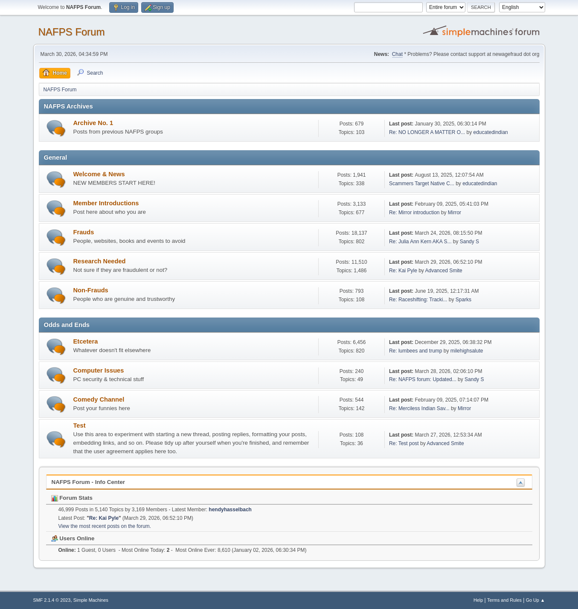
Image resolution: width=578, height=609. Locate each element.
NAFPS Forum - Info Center (88, 482)
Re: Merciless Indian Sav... (419, 408)
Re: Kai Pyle (403, 271)
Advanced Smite (443, 271)
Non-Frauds (90, 290)
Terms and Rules (504, 600)
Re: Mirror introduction (415, 213)
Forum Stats (72, 498)
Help (478, 600)
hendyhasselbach (230, 510)
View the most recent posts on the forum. (104, 526)
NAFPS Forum (71, 32)
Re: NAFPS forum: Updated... (422, 379)
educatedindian (490, 132)
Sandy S (469, 242)
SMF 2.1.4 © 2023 (52, 600)
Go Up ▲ (535, 600)
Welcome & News (99, 174)
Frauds (83, 232)
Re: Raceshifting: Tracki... (418, 300)
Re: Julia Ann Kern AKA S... (420, 242)
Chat (397, 54)
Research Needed (99, 261)
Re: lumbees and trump (415, 351)
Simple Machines (90, 600)
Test (79, 425)
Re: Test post (404, 443)
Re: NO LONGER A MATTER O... (427, 132)
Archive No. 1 (93, 122)
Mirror (454, 213)
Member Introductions (106, 203)
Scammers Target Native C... (421, 183)
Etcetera (85, 341)
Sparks (463, 300)
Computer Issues (98, 370)
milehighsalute (466, 351)
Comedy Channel (99, 399)
